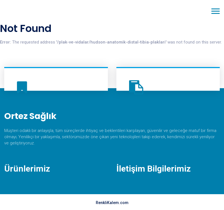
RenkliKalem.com (112, 202)
